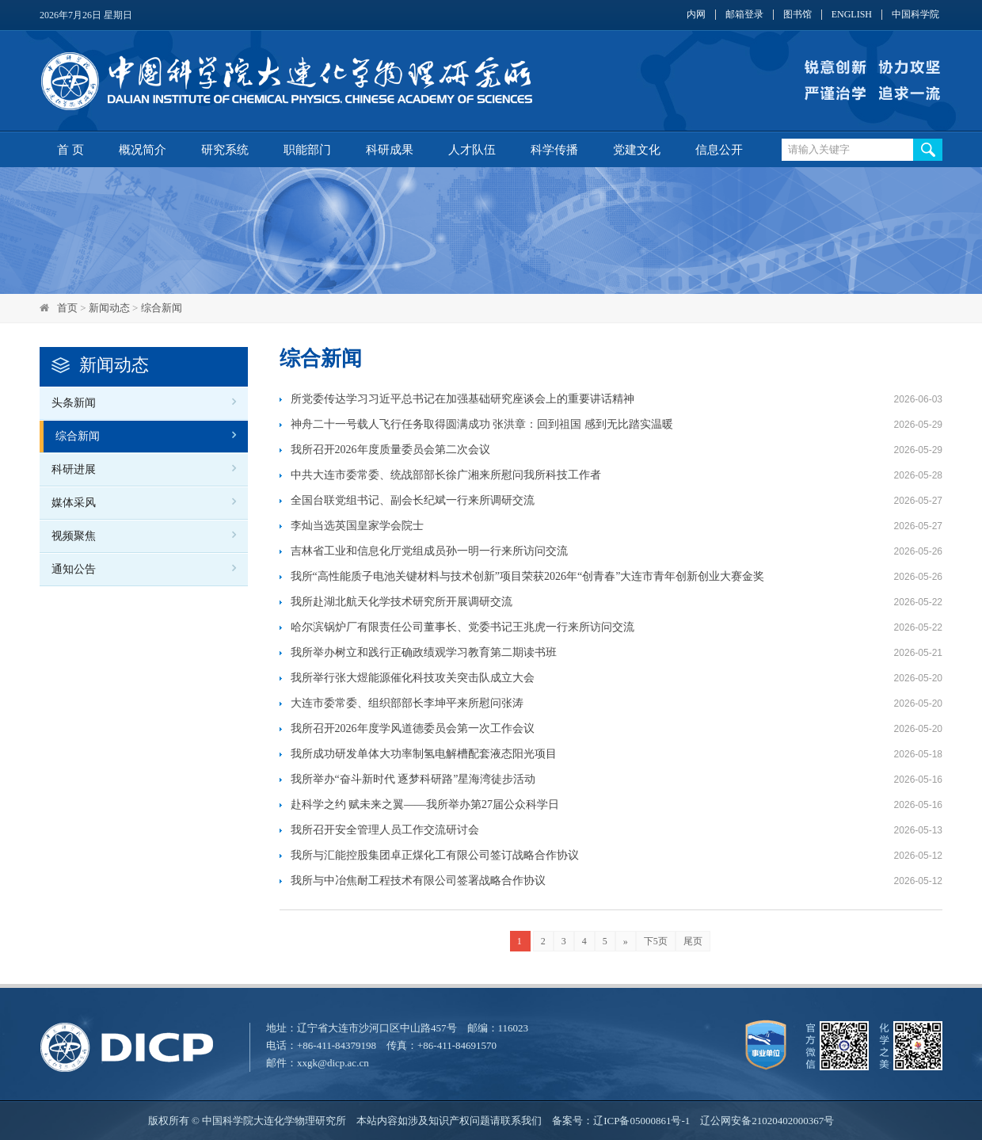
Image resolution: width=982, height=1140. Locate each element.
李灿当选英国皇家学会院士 (357, 526)
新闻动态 (109, 308)
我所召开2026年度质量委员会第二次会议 (390, 450)
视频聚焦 (73, 536)
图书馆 (797, 15)
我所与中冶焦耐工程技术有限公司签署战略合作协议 (418, 880)
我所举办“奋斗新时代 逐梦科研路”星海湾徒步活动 (416, 779)
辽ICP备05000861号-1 (641, 1121)
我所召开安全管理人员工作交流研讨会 (385, 830)
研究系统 (225, 149)
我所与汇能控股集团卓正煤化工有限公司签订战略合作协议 (435, 855)
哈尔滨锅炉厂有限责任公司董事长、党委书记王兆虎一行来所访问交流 (462, 627)
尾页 (692, 941)
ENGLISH (852, 15)
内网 (696, 15)
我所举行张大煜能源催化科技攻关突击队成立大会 (413, 678)
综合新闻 (161, 308)
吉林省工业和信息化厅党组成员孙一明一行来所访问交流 (429, 551)
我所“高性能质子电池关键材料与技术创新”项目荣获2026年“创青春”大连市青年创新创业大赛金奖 (528, 576)
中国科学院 (915, 15)
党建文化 (636, 149)
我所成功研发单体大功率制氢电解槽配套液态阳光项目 (424, 754)
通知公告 (73, 569)
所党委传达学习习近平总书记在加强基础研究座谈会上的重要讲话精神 (462, 399)
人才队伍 (472, 149)
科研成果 (389, 149)
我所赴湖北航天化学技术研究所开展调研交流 (401, 602)
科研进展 (73, 469)
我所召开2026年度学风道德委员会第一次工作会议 (413, 728)
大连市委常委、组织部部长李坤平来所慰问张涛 (407, 703)
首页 (67, 308)
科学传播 (554, 149)
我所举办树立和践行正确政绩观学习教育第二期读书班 (424, 652)
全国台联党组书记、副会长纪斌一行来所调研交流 (413, 500)
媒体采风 (73, 503)
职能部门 (307, 149)
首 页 (70, 149)
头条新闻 (73, 403)
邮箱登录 (744, 15)
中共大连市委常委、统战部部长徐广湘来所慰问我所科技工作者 (446, 475)
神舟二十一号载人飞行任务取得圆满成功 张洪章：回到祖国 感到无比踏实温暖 (482, 424)
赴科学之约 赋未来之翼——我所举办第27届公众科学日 (425, 804)
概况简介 (142, 149)
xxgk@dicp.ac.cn (333, 1063)
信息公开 (719, 149)
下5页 (656, 941)
